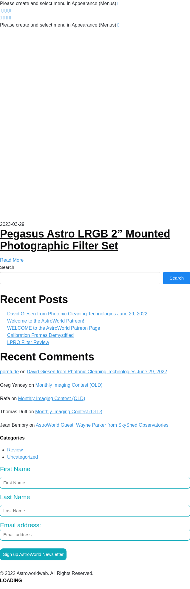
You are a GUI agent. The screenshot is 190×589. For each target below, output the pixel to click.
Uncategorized (22, 457)
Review (15, 449)
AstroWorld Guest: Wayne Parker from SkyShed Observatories (102, 425)
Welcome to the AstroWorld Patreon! (45, 320)
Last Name (15, 497)
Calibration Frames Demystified (40, 335)
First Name (15, 468)
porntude (9, 371)
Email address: (95, 531)
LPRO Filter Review (28, 342)
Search (7, 267)
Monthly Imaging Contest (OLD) (69, 385)
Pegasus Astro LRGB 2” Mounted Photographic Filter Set (85, 240)
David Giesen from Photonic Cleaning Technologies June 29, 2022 (77, 313)
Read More (12, 260)
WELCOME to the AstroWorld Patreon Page (53, 328)
